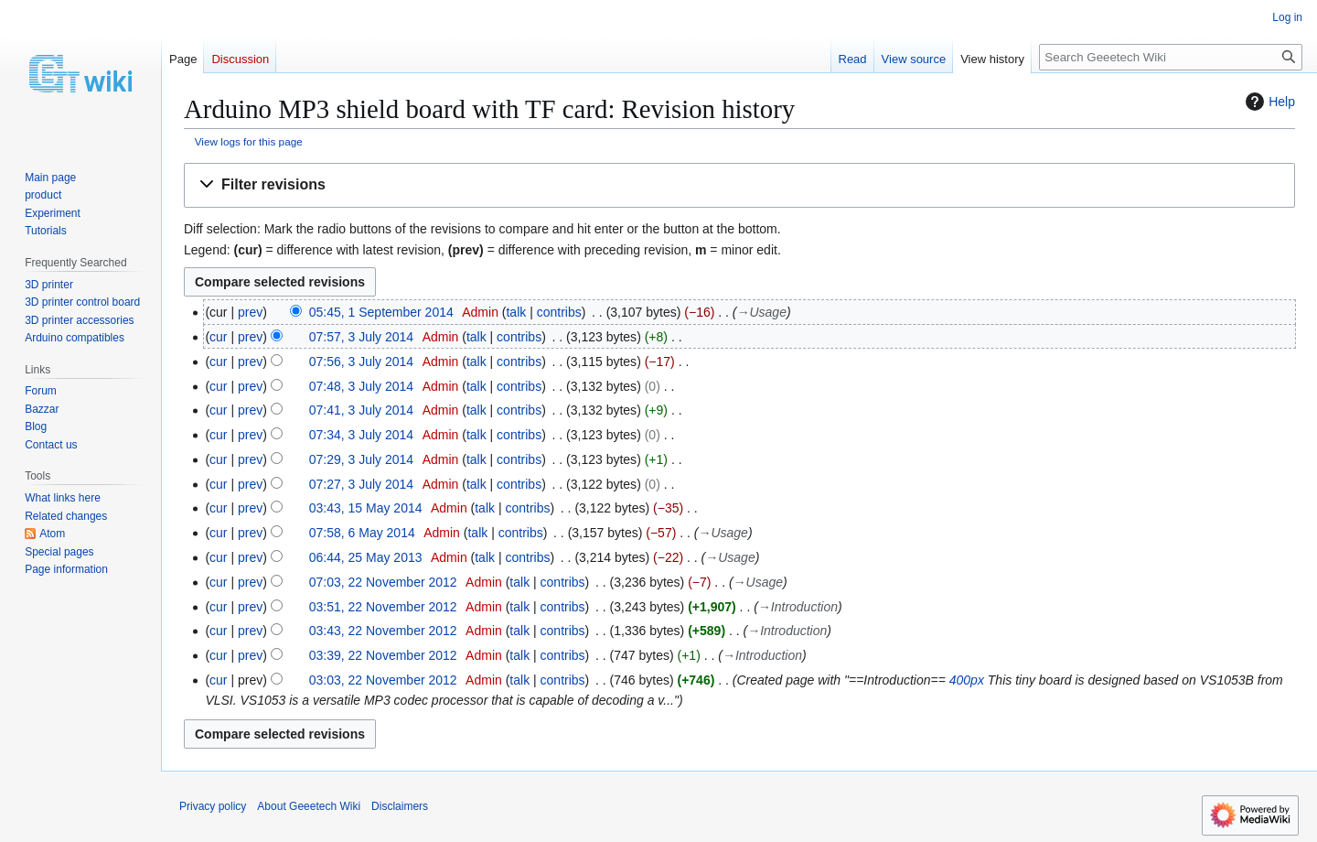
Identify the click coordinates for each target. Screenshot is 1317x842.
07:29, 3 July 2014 (361, 459)
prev (250, 312)
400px (966, 680)
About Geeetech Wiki (308, 806)
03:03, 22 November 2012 (383, 680)
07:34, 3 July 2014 (361, 434)
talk (516, 312)
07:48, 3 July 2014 (361, 386)
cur (218, 336)
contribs (559, 312)
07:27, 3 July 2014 (361, 484)
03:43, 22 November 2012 (383, 630)
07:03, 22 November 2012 (383, 582)
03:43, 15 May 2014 (366, 508)
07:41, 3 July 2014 (361, 410)
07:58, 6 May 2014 (362, 532)
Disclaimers (399, 806)
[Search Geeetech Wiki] (1170, 57)
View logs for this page (249, 141)
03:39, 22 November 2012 (383, 655)
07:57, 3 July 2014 (361, 336)
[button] (739, 185)
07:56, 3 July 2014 (361, 361)
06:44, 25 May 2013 (366, 557)
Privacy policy (212, 806)
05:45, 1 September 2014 (381, 312)
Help (1268, 101)
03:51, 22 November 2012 (383, 606)
